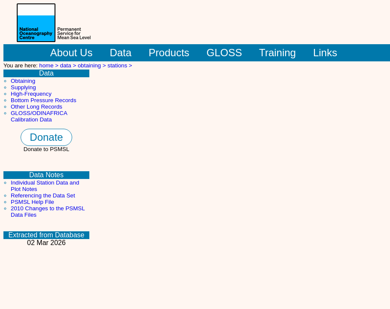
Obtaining (23, 81)
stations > (119, 65)
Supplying (23, 87)
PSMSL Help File (32, 202)
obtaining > (92, 65)
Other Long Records (36, 106)
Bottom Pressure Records (43, 100)
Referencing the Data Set (43, 195)
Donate (46, 137)
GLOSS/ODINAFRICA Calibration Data (39, 116)
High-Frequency (31, 94)
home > (49, 65)
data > (69, 65)
